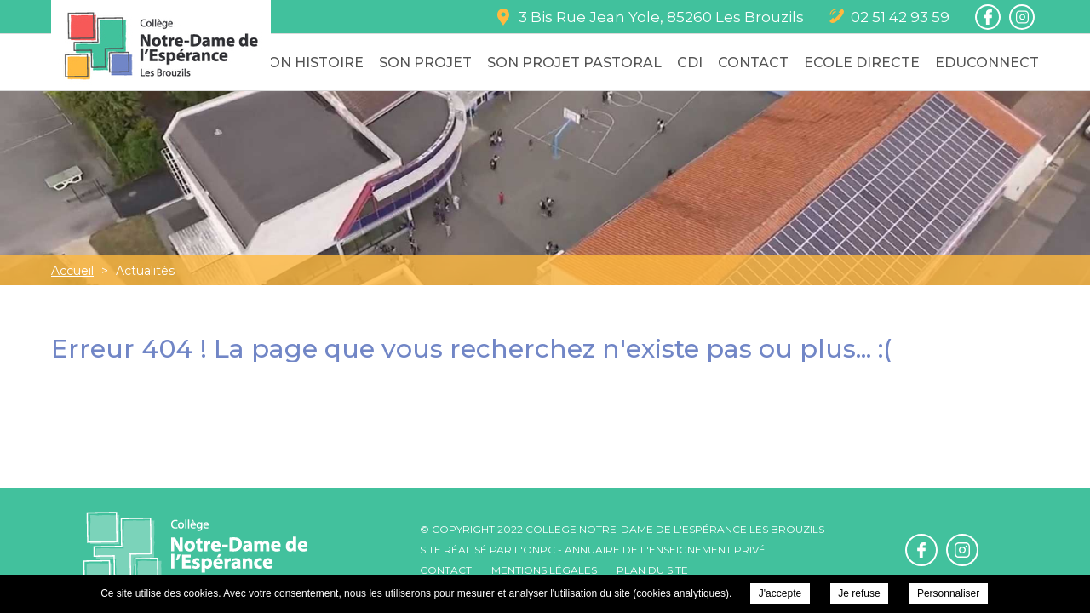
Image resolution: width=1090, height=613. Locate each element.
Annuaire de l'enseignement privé (665, 549)
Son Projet (425, 62)
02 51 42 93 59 (900, 17)
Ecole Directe (862, 62)
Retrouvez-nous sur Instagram (1022, 17)
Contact (753, 62)
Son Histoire (312, 62)
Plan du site (652, 570)
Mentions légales (544, 570)
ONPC (539, 549)
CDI (690, 62)
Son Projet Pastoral (574, 62)
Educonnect (987, 62)
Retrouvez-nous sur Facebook (988, 17)
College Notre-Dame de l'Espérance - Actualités (161, 45)
